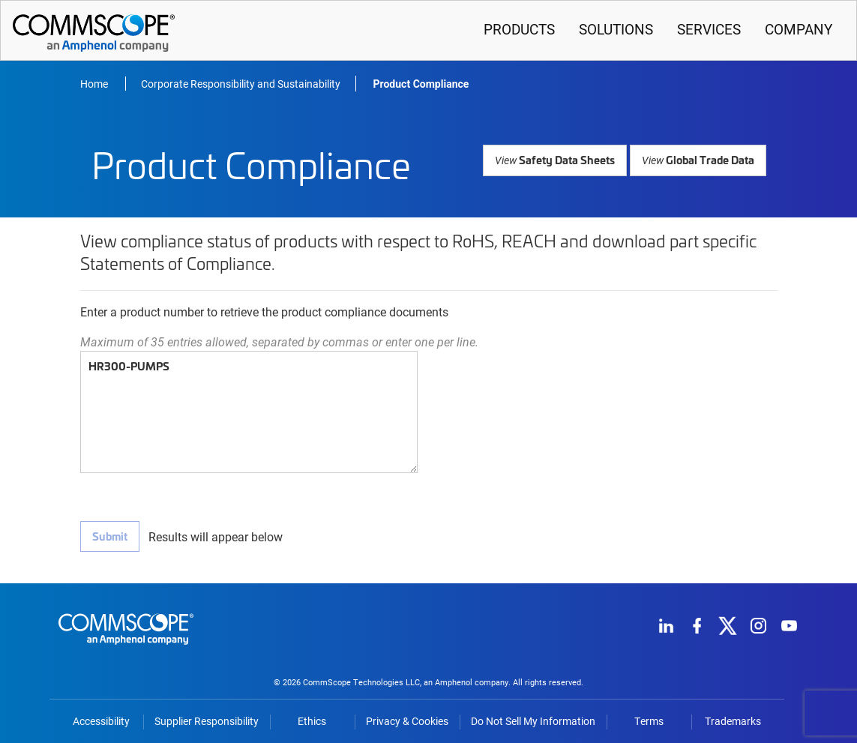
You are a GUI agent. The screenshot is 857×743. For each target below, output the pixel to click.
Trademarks (733, 717)
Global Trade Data (700, 159)
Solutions (616, 28)
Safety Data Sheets (562, 159)
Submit (109, 536)
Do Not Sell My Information (533, 717)
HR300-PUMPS (249, 412)
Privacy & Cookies (407, 717)
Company (798, 28)
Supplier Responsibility (206, 717)
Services (709, 28)
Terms (649, 717)
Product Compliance (421, 84)
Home (95, 83)
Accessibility (101, 717)
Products (519, 28)
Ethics (312, 717)
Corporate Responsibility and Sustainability (240, 83)
